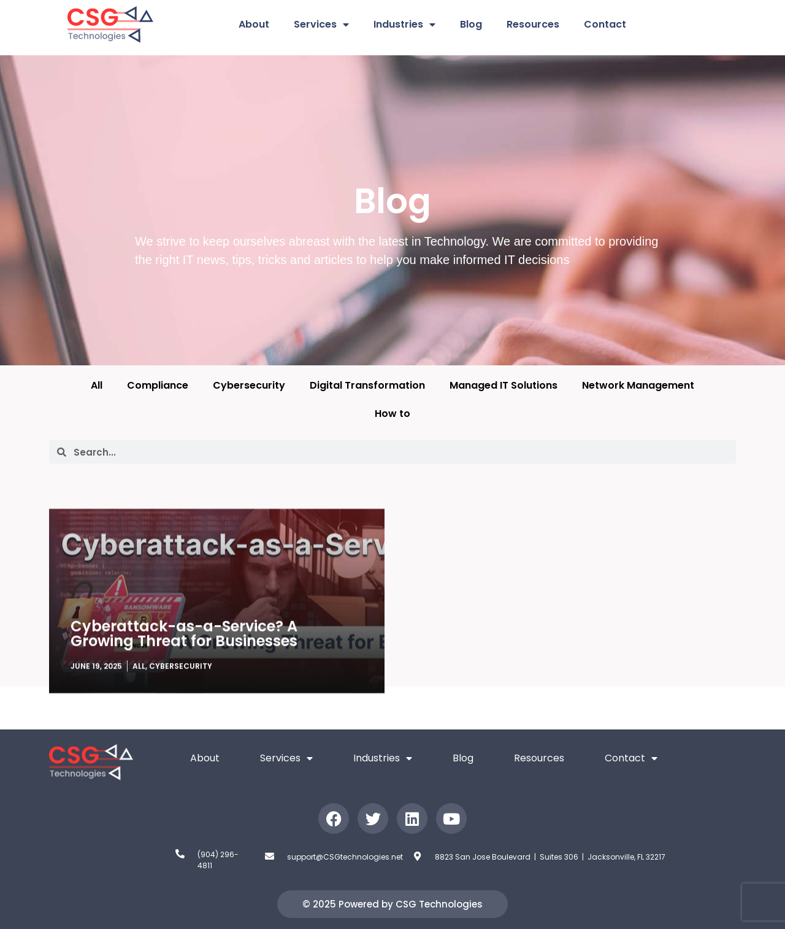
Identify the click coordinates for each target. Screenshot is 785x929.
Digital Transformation (367, 385)
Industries (404, 25)
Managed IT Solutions (503, 385)
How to (392, 413)
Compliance (157, 385)
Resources (533, 24)
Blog (471, 24)
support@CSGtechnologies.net (345, 857)
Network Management (638, 385)
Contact (605, 24)
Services (321, 25)
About (254, 24)
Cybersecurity (249, 385)
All (96, 385)
